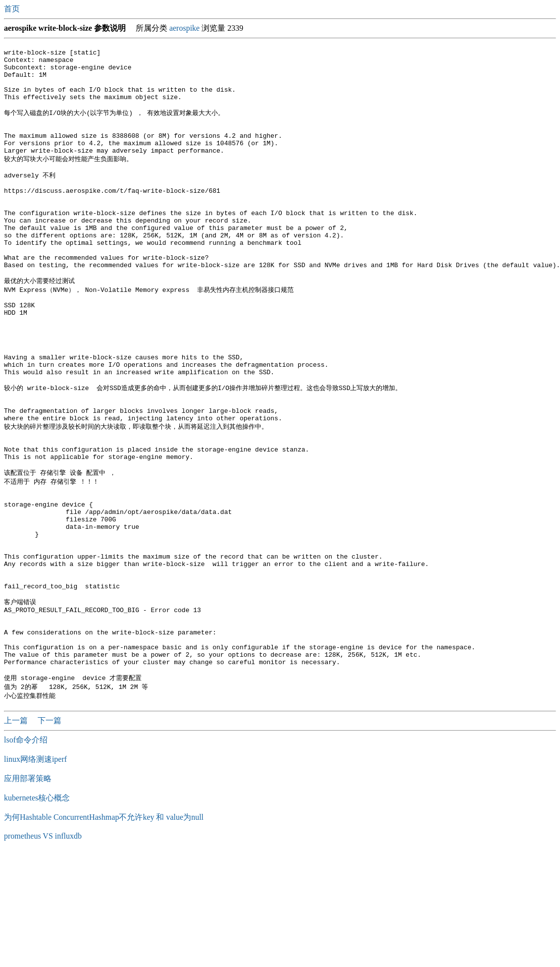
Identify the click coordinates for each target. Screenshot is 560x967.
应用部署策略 (27, 892)
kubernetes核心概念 (37, 911)
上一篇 (17, 834)
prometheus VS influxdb (43, 949)
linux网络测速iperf (35, 872)
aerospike (184, 28)
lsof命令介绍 (26, 853)
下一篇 (49, 834)
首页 (13, 8)
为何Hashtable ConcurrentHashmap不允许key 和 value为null (104, 930)
